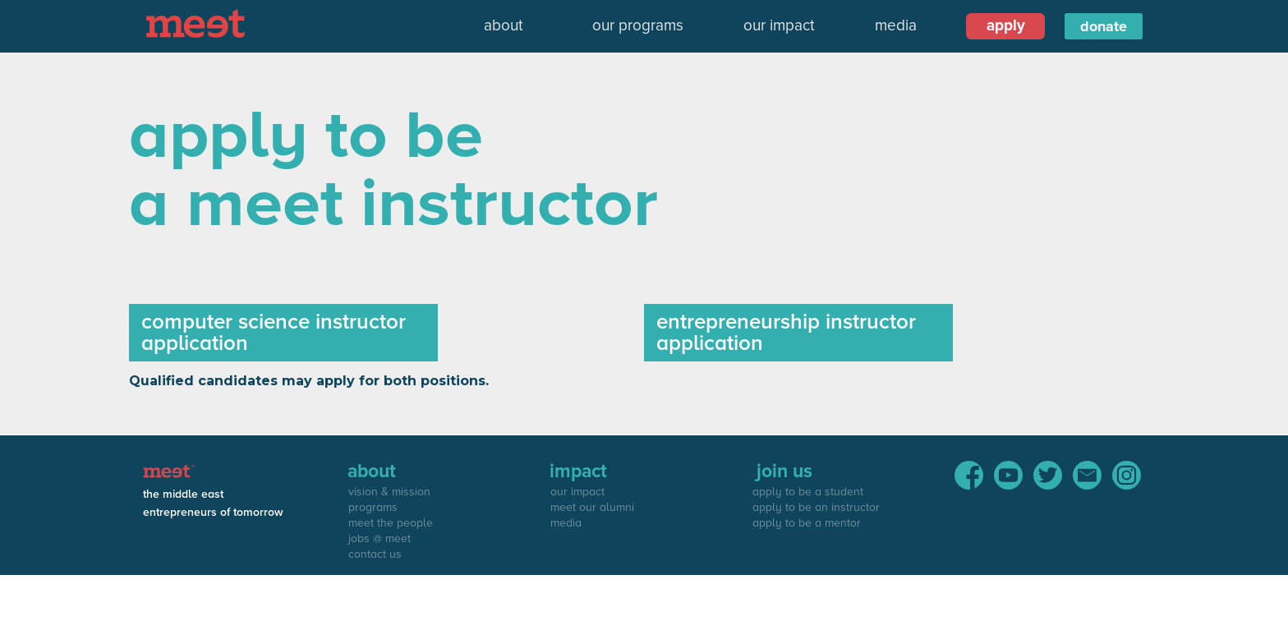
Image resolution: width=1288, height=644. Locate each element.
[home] (199, 23)
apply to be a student (807, 492)
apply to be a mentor (806, 523)
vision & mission (389, 492)
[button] (503, 26)
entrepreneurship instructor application (786, 332)
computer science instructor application (273, 332)
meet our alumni (592, 507)
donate (1103, 26)
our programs (637, 25)
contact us (375, 554)
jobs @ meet (379, 538)
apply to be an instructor (816, 507)
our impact (779, 25)
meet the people (390, 523)
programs (373, 507)
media (896, 25)
